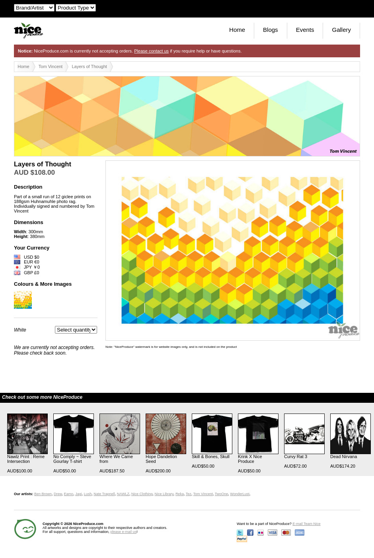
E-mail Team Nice (306, 524)
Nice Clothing (142, 494)
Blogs (270, 29)
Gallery (341, 29)
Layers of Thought (89, 66)
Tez (188, 494)
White (20, 330)
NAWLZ (123, 494)
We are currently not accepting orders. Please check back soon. (54, 350)
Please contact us (151, 51)
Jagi (78, 494)
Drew (58, 494)
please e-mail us (124, 532)
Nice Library (164, 494)
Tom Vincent (50, 66)
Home (237, 29)
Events (305, 29)
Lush (88, 494)
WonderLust (239, 494)
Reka (179, 494)
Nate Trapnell (104, 494)
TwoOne (221, 494)
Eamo (69, 494)
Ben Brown (43, 494)
